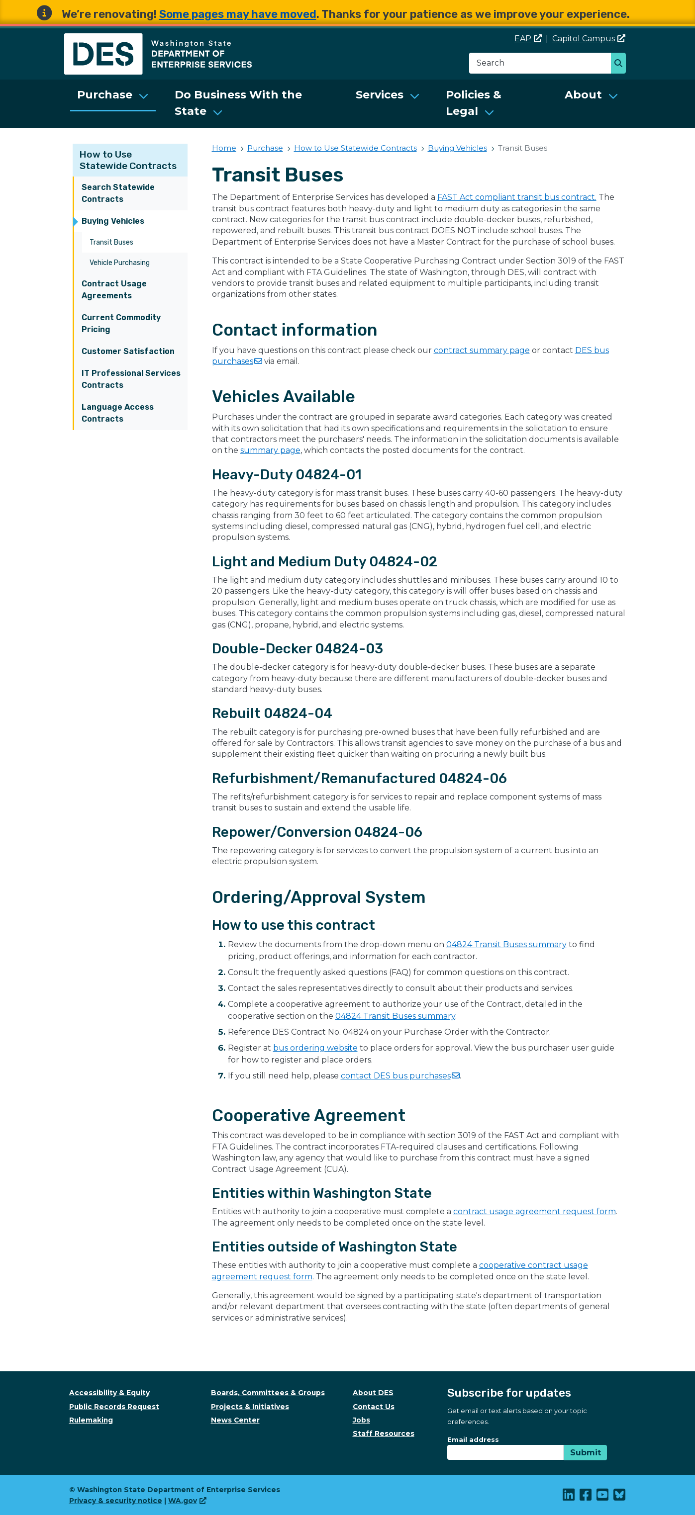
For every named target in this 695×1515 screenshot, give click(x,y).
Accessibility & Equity (109, 1393)
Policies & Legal (473, 103)
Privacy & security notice (115, 1501)
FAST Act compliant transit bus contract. (516, 197)
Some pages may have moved (237, 14)
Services (379, 94)
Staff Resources (383, 1433)
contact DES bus (400, 1075)
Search (621, 64)
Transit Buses (111, 242)
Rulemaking (91, 1420)
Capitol (588, 38)
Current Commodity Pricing (121, 323)
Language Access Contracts (118, 413)
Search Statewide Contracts (118, 193)
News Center (235, 1420)
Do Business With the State (238, 103)
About (583, 94)
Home (224, 148)
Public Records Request (114, 1407)
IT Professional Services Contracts (131, 379)
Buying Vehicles (113, 221)
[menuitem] (113, 104)
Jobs (361, 1420)
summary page (270, 450)
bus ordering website (315, 1048)
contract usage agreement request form (534, 1211)
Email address (473, 1439)
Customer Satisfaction (128, 351)
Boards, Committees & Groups (268, 1393)
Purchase (104, 94)
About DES (373, 1393)
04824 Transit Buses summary (506, 944)
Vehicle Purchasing (120, 263)
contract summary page (482, 350)
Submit (585, 1452)
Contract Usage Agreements (114, 289)
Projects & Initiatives (250, 1407)
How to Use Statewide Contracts (128, 160)
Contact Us (374, 1407)
